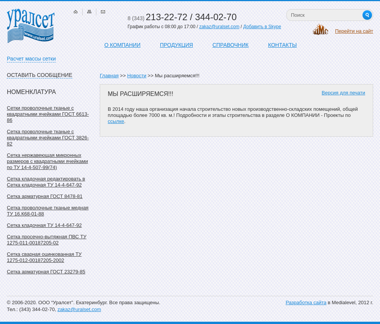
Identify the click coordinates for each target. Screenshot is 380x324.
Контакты (282, 45)
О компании (122, 45)
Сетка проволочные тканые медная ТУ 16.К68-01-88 (47, 211)
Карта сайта (89, 11)
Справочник (230, 45)
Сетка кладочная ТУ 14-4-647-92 (44, 225)
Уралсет (30, 26)
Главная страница (75, 11)
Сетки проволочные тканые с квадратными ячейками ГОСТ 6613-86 (48, 114)
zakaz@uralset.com (219, 26)
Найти (367, 15)
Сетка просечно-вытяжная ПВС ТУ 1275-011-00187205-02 (46, 240)
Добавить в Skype (262, 26)
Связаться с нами (103, 11)
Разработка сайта (306, 302)
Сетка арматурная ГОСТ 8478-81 (45, 196)
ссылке (116, 121)
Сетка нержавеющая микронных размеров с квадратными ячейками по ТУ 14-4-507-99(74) (47, 161)
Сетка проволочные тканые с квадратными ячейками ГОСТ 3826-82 (48, 138)
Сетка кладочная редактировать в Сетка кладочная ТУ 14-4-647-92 (46, 182)
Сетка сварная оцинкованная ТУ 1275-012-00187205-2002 (44, 257)
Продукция (176, 45)
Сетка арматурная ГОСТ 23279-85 (46, 272)
